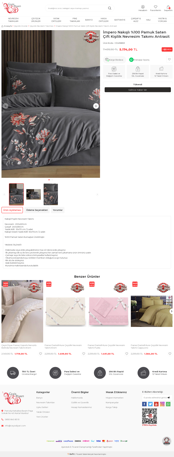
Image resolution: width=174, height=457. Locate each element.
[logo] (11, 8)
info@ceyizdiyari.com (13, 425)
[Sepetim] (168, 8)
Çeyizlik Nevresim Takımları (42, 26)
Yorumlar (58, 210)
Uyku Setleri (42, 407)
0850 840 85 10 (10, 419)
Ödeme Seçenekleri (37, 210)
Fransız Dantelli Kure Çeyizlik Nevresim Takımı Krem (63, 346)
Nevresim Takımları (13, 19)
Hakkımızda (77, 397)
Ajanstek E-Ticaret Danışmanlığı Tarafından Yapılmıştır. (87, 447)
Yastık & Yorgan (162, 19)
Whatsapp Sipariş (140, 60)
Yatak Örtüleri (56, 19)
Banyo (89, 20)
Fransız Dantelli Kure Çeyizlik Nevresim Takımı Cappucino (149, 346)
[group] (50, 104)
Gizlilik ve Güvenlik (80, 402)
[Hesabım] (143, 8)
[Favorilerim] (155, 8)
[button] (49, 179)
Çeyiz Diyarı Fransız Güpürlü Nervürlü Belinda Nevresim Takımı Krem (18, 346)
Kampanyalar (112, 402)
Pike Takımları (75, 19)
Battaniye (119, 20)
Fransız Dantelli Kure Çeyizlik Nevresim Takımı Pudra (106, 346)
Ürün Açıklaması (12, 210)
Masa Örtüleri (104, 19)
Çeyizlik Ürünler (35, 19)
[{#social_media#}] (144, 404)
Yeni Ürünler (42, 417)
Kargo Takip (111, 407)
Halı (148, 20)
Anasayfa (6, 26)
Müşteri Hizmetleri (114, 397)
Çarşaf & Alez (136, 19)
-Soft (70, 454)
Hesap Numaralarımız (81, 407)
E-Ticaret (78, 454)
